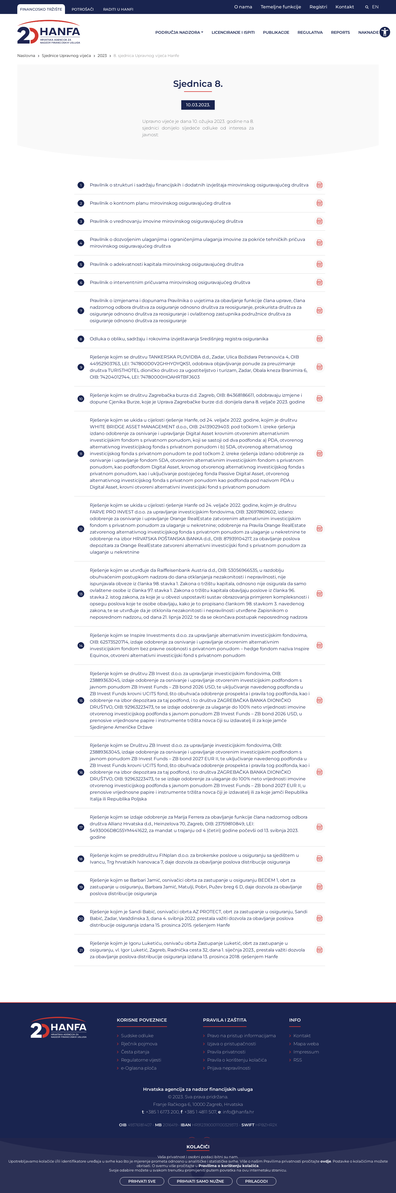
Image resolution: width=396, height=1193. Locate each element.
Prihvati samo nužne (200, 1181)
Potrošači (83, 9)
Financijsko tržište (41, 9)
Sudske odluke (137, 1035)
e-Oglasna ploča (138, 1068)
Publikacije (276, 32)
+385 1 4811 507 (200, 1112)
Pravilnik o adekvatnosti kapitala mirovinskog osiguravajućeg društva (166, 264)
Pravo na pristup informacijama (241, 1035)
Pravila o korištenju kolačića (237, 1060)
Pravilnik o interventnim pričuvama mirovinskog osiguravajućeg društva (170, 282)
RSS (297, 1060)
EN (375, 6)
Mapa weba (306, 1043)
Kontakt (344, 6)
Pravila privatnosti (226, 1052)
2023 (102, 55)
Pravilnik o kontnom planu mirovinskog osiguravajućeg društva (160, 203)
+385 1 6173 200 (162, 1112)
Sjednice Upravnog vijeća (66, 55)
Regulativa (310, 32)
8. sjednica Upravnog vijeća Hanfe (146, 55)
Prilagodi (256, 1181)
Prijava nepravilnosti (228, 1068)
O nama (243, 6)
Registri (318, 6)
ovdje (325, 1161)
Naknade (368, 32)
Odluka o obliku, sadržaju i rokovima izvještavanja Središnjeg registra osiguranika (179, 338)
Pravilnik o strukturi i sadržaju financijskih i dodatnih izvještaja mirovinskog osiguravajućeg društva (199, 185)
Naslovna (26, 55)
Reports (340, 32)
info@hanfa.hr (238, 1112)
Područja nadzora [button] (177, 32)
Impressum (306, 1052)
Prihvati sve (142, 1181)
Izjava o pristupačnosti (231, 1043)
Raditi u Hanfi (118, 9)
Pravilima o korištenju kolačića (229, 1165)
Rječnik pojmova (139, 1043)
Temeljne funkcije (281, 6)
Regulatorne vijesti (141, 1060)
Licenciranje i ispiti (233, 32)
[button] (384, 32)
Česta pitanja (135, 1052)
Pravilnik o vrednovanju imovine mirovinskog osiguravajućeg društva (166, 221)
